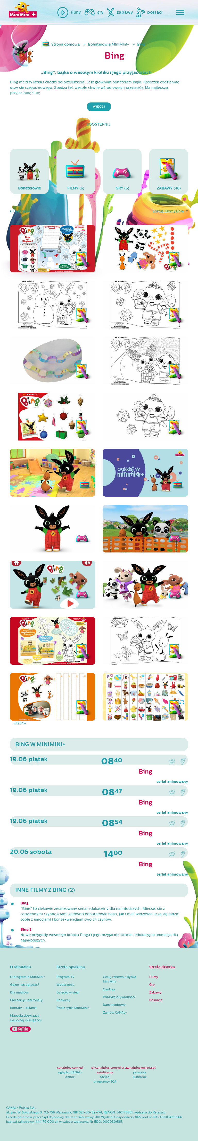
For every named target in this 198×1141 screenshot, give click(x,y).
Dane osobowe (114, 1004)
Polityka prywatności (119, 997)
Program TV (65, 977)
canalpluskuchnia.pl (141, 1067)
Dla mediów (19, 992)
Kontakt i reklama (23, 1007)
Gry (152, 984)
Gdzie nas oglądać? (24, 984)
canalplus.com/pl (70, 1067)
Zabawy (155, 992)
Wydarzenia (65, 984)
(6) (76, 171)
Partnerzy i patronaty (26, 1000)
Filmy (153, 977)
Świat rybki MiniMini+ (72, 1007)
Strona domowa (65, 44)
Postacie (155, 1000)
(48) (169, 171)
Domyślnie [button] (175, 211)
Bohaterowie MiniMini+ (108, 44)
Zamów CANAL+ (115, 1012)
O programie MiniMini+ (27, 977)
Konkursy (63, 1000)
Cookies (109, 989)
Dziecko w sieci (67, 992)
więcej (99, 106)
